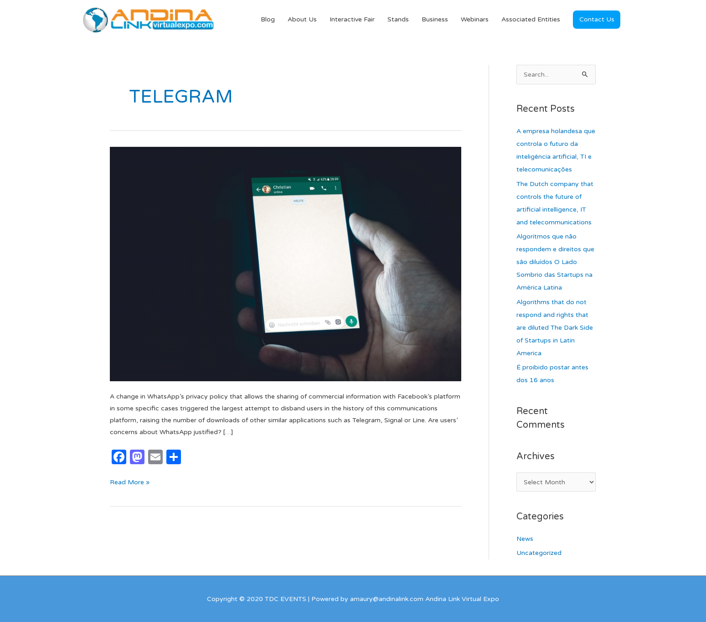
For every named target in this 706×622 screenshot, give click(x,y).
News (524, 539)
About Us (302, 19)
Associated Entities (530, 19)
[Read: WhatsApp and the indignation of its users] (285, 264)
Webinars (475, 19)
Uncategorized (539, 553)
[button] (596, 19)
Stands (398, 19)
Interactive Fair (352, 19)
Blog (268, 19)
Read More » (129, 481)
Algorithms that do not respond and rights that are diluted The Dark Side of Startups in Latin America (554, 327)
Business (435, 19)
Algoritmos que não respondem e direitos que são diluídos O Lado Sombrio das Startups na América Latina (555, 262)
